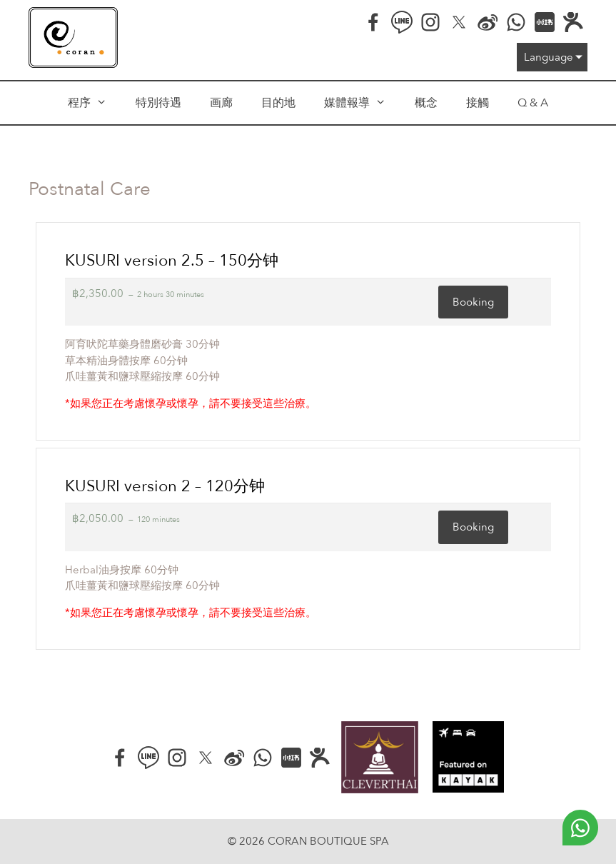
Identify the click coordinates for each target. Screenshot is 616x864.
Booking (473, 302)
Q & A (532, 103)
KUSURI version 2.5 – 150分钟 (171, 260)
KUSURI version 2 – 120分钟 (165, 486)
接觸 (477, 103)
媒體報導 (362, 102)
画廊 (221, 103)
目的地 (278, 103)
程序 (94, 102)
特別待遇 (158, 103)
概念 (426, 103)
